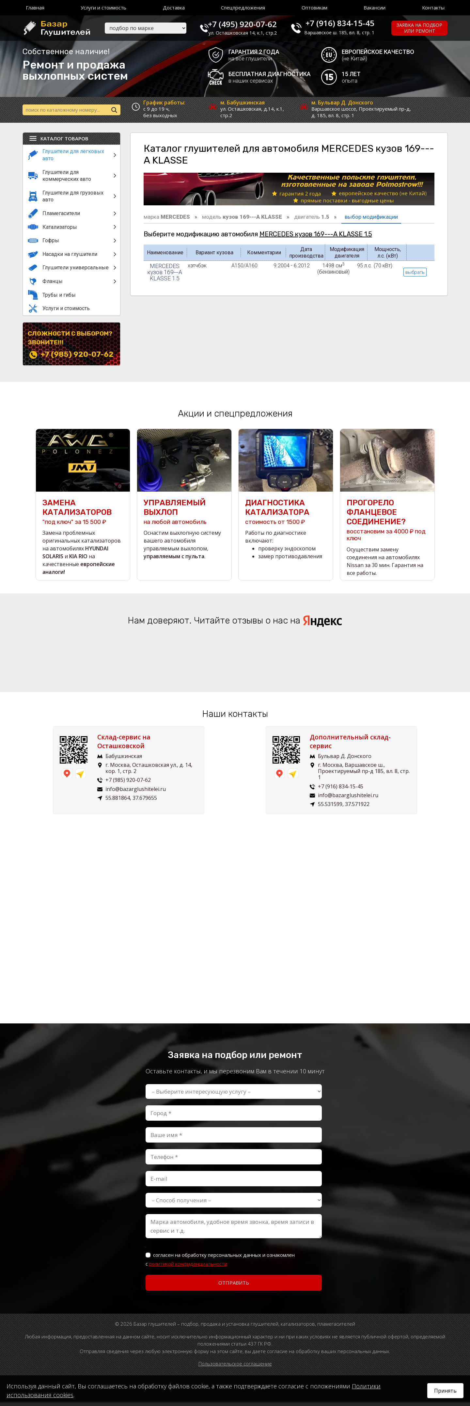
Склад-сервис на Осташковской (128, 745)
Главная (35, 7)
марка (167, 218)
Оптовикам (314, 7)
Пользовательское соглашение (235, 1367)
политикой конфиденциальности (188, 1267)
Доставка (174, 7)
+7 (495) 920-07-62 (250, 23)
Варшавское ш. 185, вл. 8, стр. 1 (344, 32)
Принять (445, 1390)
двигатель (311, 218)
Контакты (433, 7)
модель (242, 218)
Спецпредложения (243, 7)
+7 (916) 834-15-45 (345, 23)
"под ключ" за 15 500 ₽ (83, 515)
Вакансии (374, 7)
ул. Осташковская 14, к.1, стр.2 (250, 32)
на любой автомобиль (184, 515)
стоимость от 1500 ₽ (285, 515)
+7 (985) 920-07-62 (77, 355)
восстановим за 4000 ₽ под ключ (387, 524)
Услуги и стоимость (103, 7)
